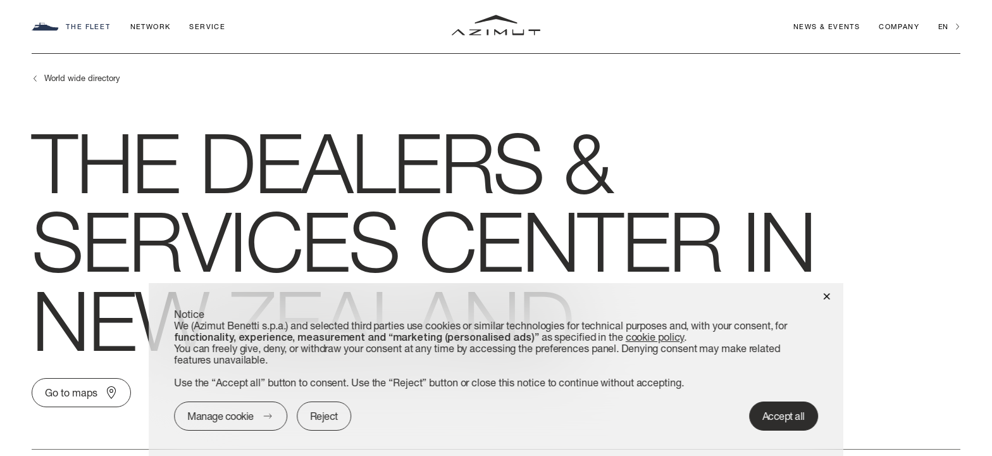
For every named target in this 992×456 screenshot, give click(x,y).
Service (207, 26)
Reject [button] (324, 416)
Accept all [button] (783, 416)
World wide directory (82, 78)
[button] (826, 295)
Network (150, 26)
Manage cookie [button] (220, 416)
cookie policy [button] (655, 337)
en (943, 26)
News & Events (826, 26)
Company (899, 26)
